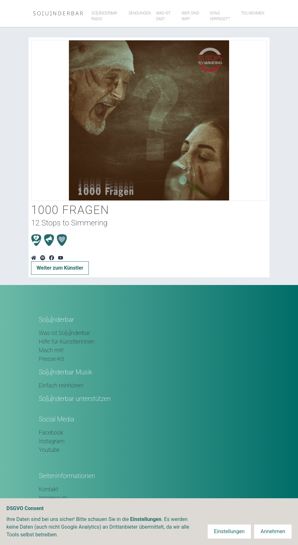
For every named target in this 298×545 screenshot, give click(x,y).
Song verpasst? (220, 16)
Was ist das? (163, 16)
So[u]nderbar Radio (104, 16)
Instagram (51, 441)
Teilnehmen (252, 13)
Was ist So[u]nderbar (64, 332)
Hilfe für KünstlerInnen (67, 341)
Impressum (53, 497)
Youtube (49, 449)
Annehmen (273, 531)
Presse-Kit (51, 358)
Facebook (51, 432)
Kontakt (48, 489)
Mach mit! (51, 350)
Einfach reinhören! (61, 385)
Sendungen (139, 13)
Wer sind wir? (190, 16)
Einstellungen (229, 531)
